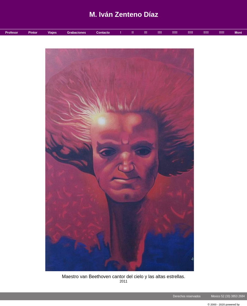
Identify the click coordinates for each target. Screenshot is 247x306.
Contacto (103, 32)
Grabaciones (76, 32)
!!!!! (175, 32)
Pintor (32, 32)
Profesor (11, 32)
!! (133, 32)
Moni (238, 32)
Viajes (52, 32)
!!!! (160, 32)
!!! (145, 32)
